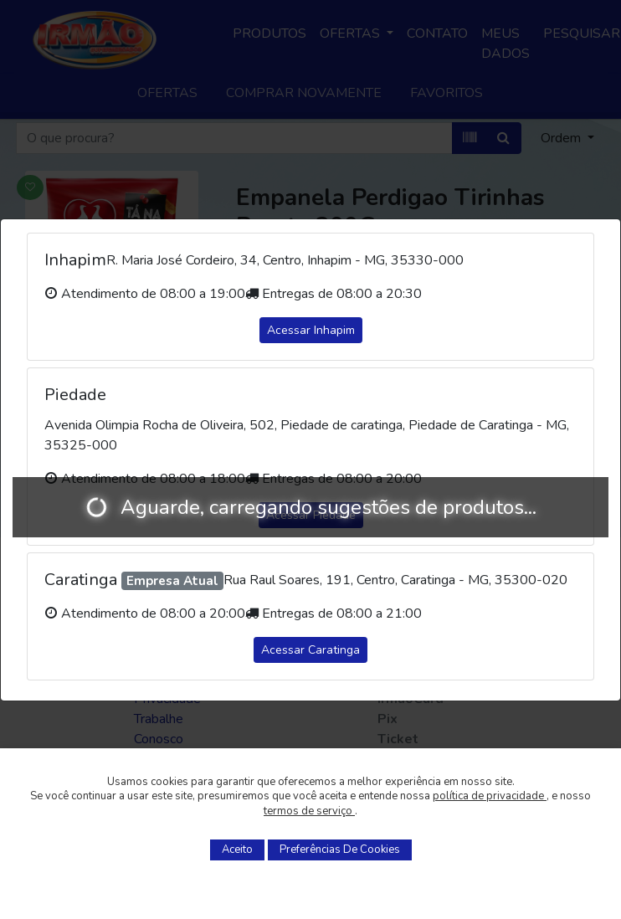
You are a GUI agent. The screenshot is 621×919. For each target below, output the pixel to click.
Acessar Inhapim (311, 330)
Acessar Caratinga (310, 650)
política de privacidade (490, 795)
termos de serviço (309, 811)
